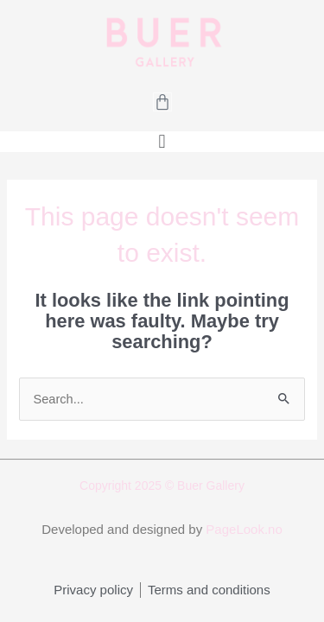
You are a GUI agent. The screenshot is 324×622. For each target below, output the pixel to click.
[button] (162, 141)
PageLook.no (244, 529)
